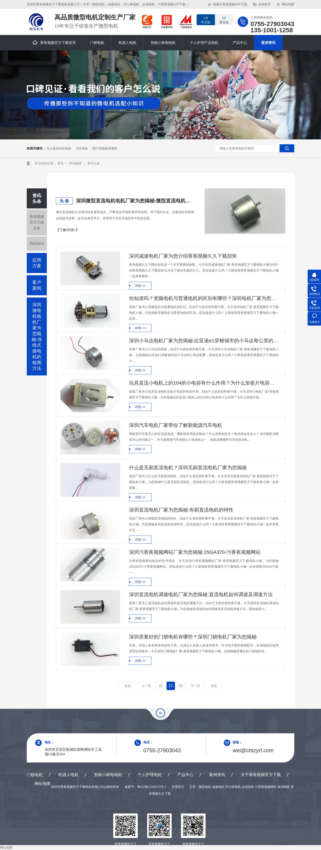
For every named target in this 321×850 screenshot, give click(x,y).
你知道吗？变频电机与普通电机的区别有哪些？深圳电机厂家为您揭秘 (204, 298)
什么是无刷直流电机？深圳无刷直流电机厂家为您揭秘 (188, 467)
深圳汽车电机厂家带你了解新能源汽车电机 (175, 425)
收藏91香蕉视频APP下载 (230, 4)
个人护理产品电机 (204, 43)
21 (161, 686)
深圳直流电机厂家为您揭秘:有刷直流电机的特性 (181, 510)
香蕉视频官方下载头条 (37, 222)
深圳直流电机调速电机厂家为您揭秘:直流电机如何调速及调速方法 (201, 594)
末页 (214, 686)
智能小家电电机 (163, 43)
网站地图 (288, 4)
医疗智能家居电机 (104, 148)
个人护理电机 (150, 775)
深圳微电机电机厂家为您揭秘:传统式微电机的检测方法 (37, 336)
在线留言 (264, 4)
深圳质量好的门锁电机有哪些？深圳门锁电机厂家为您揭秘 (193, 637)
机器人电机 (127, 43)
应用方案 (36, 263)
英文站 (224, 20)
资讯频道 (75, 163)
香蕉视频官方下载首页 (54, 42)
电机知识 (37, 243)
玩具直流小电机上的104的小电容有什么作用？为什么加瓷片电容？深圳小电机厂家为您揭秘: (204, 383)
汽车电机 (82, 148)
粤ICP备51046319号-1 (151, 787)
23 (181, 686)
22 (171, 686)
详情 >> (140, 285)
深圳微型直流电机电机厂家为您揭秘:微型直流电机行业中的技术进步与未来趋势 (135, 201)
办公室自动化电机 (58, 148)
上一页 (146, 686)
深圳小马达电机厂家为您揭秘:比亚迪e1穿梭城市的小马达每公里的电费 (204, 340)
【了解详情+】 (67, 230)
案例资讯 (268, 43)
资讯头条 (93, 163)
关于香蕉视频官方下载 (261, 775)
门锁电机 (97, 43)
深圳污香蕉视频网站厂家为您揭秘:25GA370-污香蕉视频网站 (195, 552)
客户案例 (36, 285)
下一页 (195, 686)
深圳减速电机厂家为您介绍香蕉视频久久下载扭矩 (183, 256)
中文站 (206, 20)
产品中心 (240, 43)
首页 (60, 163)
